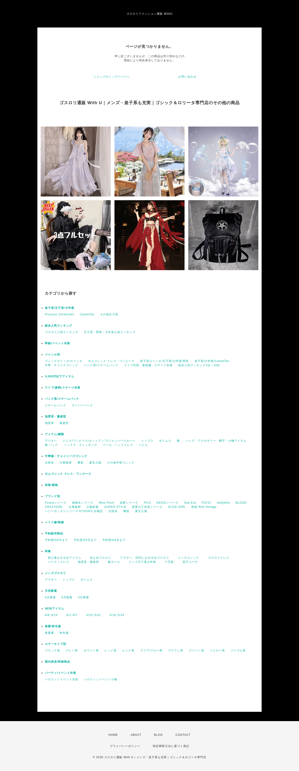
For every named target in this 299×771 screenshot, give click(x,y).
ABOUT (136, 735)
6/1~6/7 (70, 615)
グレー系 (72, 650)
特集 (48, 551)
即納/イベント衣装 (57, 343)
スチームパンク (55, 405)
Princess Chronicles (59, 314)
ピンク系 (128, 650)
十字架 (168, 562)
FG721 (206, 502)
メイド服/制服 (54, 522)
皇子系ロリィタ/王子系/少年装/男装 (164, 361)
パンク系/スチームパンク (101, 365)
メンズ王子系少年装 (141, 562)
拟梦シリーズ (129, 502)
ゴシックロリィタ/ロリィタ (63, 361)
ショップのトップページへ (111, 76)
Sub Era (190, 502)
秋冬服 (64, 632)
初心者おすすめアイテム (63, 557)
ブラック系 (52, 650)
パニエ (143, 445)
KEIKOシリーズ (167, 502)
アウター (51, 440)
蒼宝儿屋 (95, 462)
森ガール (112, 562)
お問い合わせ (187, 76)
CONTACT (182, 735)
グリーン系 (196, 650)
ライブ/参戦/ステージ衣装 (62, 387)
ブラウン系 (175, 650)
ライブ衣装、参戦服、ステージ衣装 (148, 365)
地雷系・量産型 (55, 416)
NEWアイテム (54, 608)
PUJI (147, 502)
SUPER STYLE (115, 507)
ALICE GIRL (177, 507)
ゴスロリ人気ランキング (61, 332)
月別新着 (51, 590)
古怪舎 (49, 462)
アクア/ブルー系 (151, 650)
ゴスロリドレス (218, 557)
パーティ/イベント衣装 (60, 673)
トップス (147, 440)
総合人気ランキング (58, 325)
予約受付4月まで (113, 540)
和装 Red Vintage (203, 507)
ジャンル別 (52, 354)
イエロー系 (217, 650)
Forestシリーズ (55, 502)
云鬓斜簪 (92, 507)
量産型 (64, 423)
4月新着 (83, 597)
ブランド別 (52, 496)
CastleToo (87, 314)
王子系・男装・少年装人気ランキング (109, 332)
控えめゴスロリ (99, 557)
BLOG (158, 735)
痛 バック (51, 445)
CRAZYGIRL (54, 507)
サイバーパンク (82, 405)
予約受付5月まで (85, 540)
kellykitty (223, 502)
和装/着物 (51, 485)
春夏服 (49, 632)
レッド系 (110, 650)
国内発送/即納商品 (57, 661)
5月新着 (66, 597)
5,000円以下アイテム (59, 376)
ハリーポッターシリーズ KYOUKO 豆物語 (74, 511)
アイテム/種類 (54, 434)
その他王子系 (109, 314)
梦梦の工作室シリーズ (147, 507)
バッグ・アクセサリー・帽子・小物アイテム (216, 440)
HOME (113, 735)
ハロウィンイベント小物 (100, 679)
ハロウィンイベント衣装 (61, 679)
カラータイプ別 (55, 644)
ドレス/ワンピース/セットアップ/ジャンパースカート (99, 440)
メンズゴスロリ (55, 573)
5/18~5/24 (115, 615)
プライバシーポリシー (125, 746)
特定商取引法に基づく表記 (171, 746)
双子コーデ (189, 562)
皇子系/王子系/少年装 (59, 308)
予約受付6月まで (56, 540)
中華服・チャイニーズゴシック (66, 456)
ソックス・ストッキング (80, 445)
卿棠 (81, 462)
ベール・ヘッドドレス (118, 445)
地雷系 (49, 423)
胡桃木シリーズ (82, 502)
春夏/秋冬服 (53, 626)
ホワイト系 (91, 650)
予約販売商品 (54, 533)
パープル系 (238, 650)
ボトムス (165, 440)
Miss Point (106, 502)
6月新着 (50, 597)
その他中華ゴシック (120, 462)
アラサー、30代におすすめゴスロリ (143, 557)
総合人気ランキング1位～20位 (199, 365)
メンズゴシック (187, 557)
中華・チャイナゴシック (61, 365)
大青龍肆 (66, 462)
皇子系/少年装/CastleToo (212, 361)
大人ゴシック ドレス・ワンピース (111, 361)
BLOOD (241, 502)
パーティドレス (57, 562)
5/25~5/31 (92, 615)
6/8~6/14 (51, 615)
